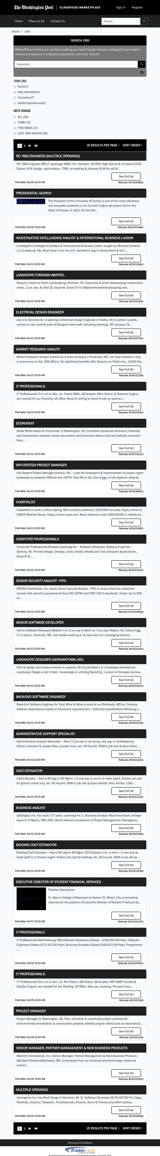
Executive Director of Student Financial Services (58, 882)
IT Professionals (30, 932)
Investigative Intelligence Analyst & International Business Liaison (74, 238)
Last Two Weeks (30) (33, 133)
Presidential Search (33, 193)
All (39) (23, 117)
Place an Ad (36, 21)
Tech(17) (23, 86)
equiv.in (22, 820)
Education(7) (26, 97)
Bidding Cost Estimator (36, 845)
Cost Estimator (29, 771)
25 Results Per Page (102, 145)
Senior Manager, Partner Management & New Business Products (71, 1048)
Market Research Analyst (38, 349)
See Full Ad (126, 176)
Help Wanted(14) (29, 92)
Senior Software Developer (40, 622)
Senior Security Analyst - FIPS (41, 581)
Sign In (121, 7)
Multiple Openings (32, 1090)
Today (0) (24, 122)
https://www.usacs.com (62, 514)
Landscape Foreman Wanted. (40, 275)
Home (19, 21)
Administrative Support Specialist (45, 734)
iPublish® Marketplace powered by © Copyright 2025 (80, 1150)
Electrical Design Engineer (40, 312)
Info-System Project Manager (41, 465)
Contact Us (58, 21)
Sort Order (131, 145)
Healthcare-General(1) (32, 103)
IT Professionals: (30, 386)
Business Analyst (30, 808)
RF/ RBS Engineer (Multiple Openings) (48, 156)
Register (137, 7)
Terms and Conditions (80, 1142)
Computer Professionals (37, 539)
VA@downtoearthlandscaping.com (105, 287)
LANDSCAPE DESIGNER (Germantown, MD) (49, 659)
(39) (19, 81)
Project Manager (31, 1011)
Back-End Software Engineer (40, 697)
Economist (25, 423)
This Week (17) (28, 128)
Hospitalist (25, 502)
